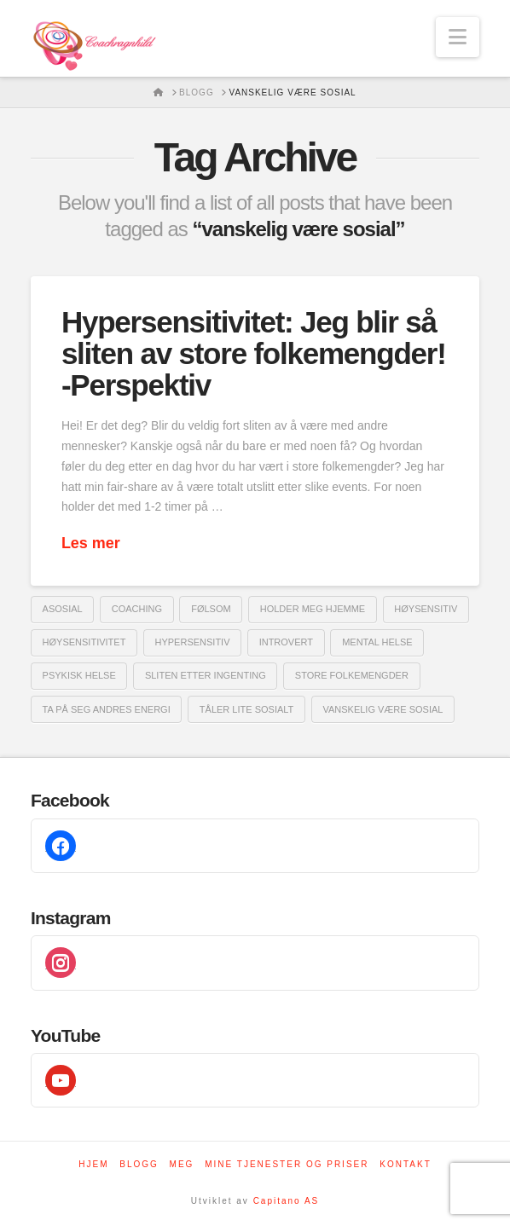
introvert (286, 642)
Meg (182, 1164)
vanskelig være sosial (382, 709)
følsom (210, 609)
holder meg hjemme (312, 609)
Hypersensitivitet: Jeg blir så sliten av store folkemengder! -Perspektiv (253, 353)
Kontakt (405, 1164)
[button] (457, 37)
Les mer (90, 543)
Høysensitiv (425, 609)
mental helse (377, 642)
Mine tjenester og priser (286, 1164)
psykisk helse (79, 675)
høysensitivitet (84, 642)
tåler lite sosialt (246, 709)
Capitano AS (286, 1201)
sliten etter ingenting (205, 675)
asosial (63, 609)
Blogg (139, 1164)
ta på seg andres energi (107, 709)
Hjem (93, 1164)
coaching (137, 609)
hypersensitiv (191, 642)
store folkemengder (352, 675)
